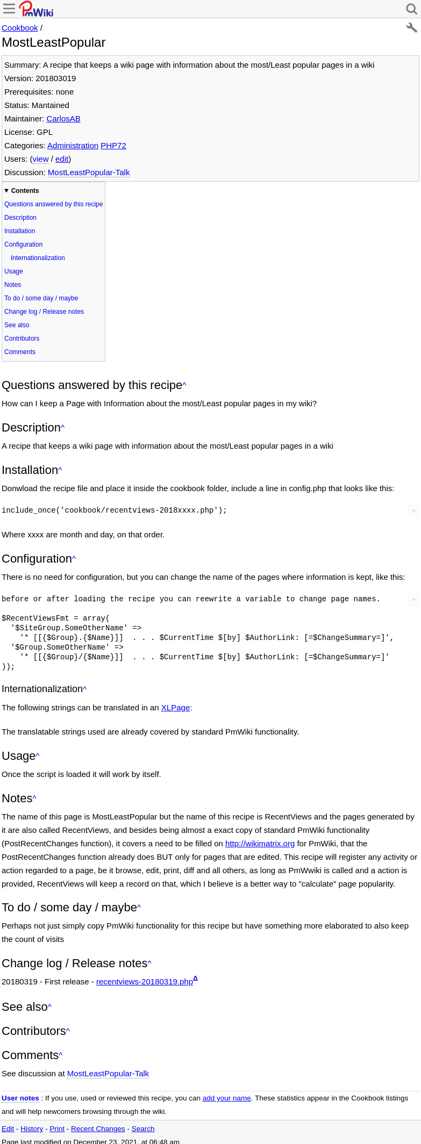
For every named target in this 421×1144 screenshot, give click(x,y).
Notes (12, 285)
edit (61, 158)
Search (143, 1129)
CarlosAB (63, 118)
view (41, 158)
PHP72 (113, 145)
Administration (72, 145)
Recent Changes (98, 1129)
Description (20, 217)
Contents (25, 191)
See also (17, 325)
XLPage (175, 707)
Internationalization (38, 258)
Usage (13, 271)
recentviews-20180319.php (144, 981)
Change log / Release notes (44, 311)
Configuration (23, 244)
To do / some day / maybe (41, 298)
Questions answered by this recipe (53, 204)
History (31, 1129)
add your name (227, 1098)
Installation (19, 231)
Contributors (21, 338)
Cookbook (20, 27)
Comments (19, 352)
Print (57, 1129)
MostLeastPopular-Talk (89, 172)
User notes (20, 1098)
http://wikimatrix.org (260, 843)
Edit (8, 1129)
